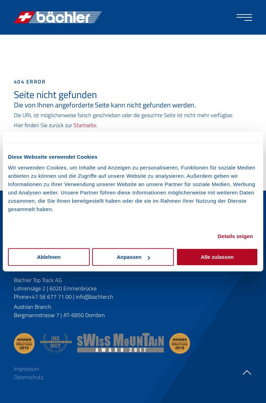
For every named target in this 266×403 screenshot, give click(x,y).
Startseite (84, 125)
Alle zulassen (217, 257)
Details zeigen (235, 236)
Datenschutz (28, 377)
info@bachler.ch (94, 296)
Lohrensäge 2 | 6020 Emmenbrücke (55, 288)
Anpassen (133, 257)
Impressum (26, 369)
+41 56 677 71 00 (50, 296)
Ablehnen (49, 257)
